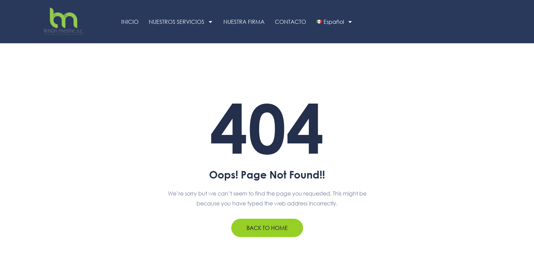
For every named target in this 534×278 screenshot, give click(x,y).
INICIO (130, 21)
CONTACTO (290, 21)
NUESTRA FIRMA (244, 21)
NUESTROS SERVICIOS (181, 21)
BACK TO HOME (267, 228)
